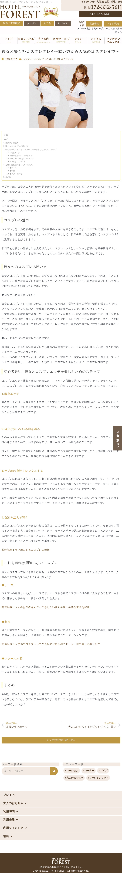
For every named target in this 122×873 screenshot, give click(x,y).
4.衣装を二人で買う (17, 162)
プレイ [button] (9, 795)
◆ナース (13, 168)
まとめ (8, 177)
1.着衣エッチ (15, 153)
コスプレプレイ (40, 59)
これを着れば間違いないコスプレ (19, 165)
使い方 (52, 59)
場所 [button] (7, 836)
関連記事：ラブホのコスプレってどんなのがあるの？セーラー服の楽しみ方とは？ (51, 644)
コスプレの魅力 (12, 143)
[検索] (54, 771)
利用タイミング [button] (15, 828)
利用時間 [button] (10, 811)
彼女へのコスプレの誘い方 (16, 146)
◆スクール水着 (16, 174)
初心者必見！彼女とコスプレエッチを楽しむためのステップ (31, 149)
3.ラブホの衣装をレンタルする (22, 159)
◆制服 (12, 171)
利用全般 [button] (10, 820)
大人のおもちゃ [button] (15, 803)
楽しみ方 (61, 59)
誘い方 (70, 59)
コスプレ (27, 59)
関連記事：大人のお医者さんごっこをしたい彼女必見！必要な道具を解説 (46, 607)
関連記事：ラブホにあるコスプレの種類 (26, 549)
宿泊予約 (82, 23)
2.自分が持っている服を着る (21, 156)
